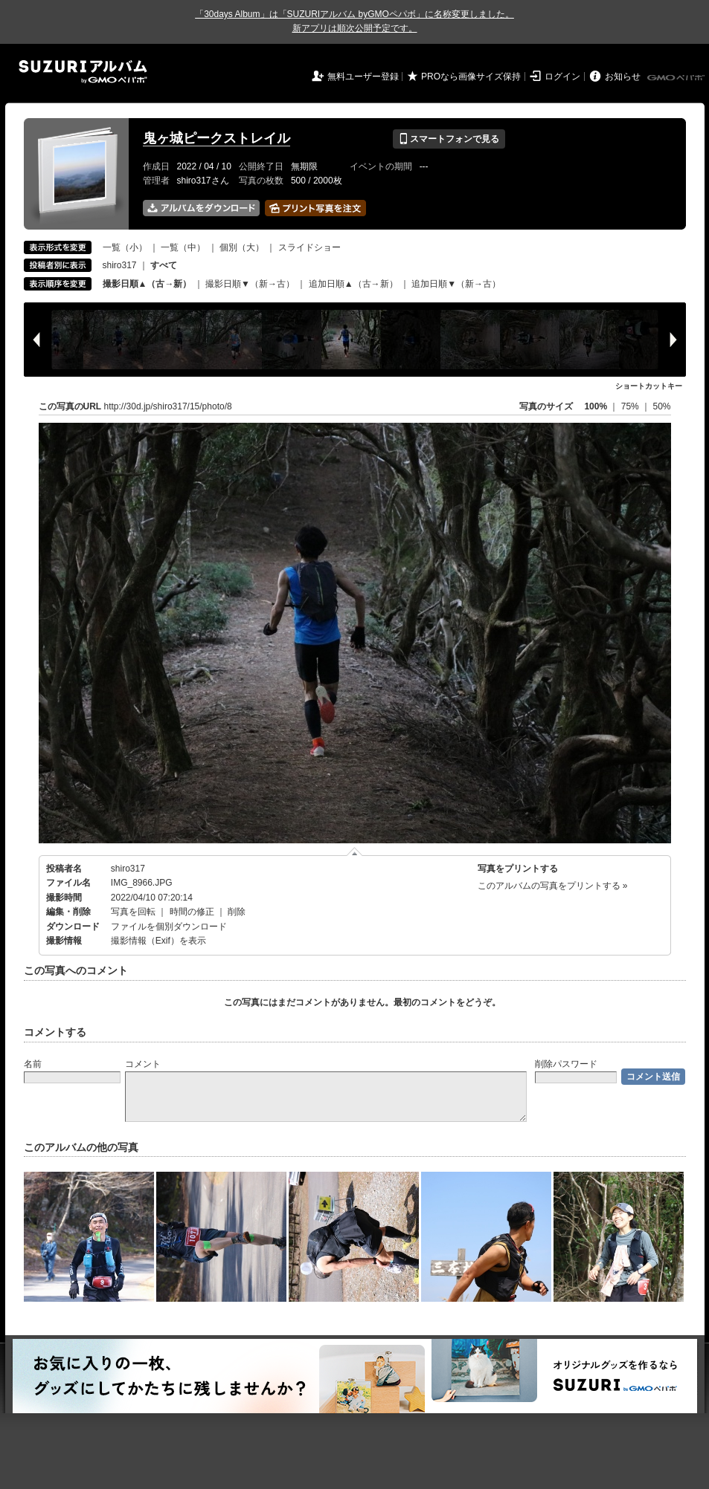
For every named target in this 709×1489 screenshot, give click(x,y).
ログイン (562, 76)
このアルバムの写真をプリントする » (553, 885)
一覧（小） (125, 247)
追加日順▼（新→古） (456, 284)
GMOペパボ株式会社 (677, 78)
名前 (33, 1064)
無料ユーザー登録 (363, 76)
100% (595, 406)
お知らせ (623, 76)
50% (661, 406)
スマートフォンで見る (449, 139)
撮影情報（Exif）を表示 (158, 940)
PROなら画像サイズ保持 (471, 76)
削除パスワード (566, 1064)
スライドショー (309, 247)
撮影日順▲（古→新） (147, 284)
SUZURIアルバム (83, 72)
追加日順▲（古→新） (353, 284)
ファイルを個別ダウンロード (169, 926)
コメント (143, 1064)
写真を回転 (133, 911)
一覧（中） (183, 247)
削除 (237, 911)
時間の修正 (192, 911)
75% (631, 406)
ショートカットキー (648, 386)
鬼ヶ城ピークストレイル (216, 138)
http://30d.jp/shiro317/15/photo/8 (168, 406)
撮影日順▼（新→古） (250, 284)
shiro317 (120, 265)
